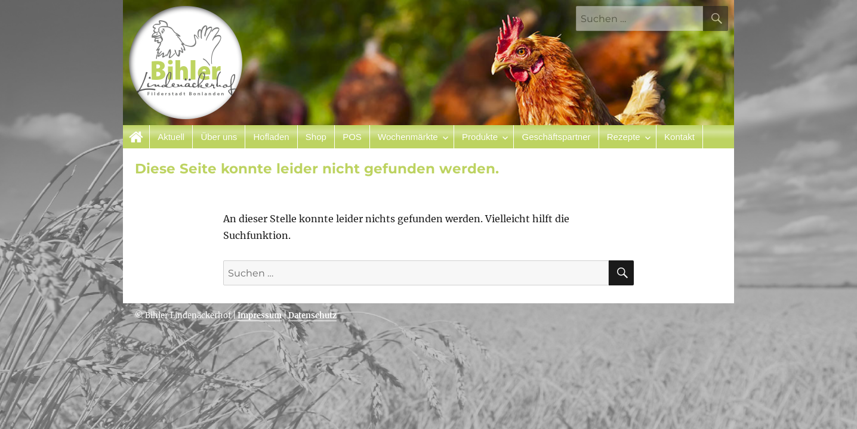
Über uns (219, 137)
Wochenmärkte (408, 137)
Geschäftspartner (556, 137)
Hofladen (271, 137)
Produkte (480, 137)
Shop (316, 137)
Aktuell (171, 137)
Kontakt (679, 137)
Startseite (136, 136)
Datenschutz (312, 315)
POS (352, 137)
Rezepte (623, 137)
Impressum (260, 315)
